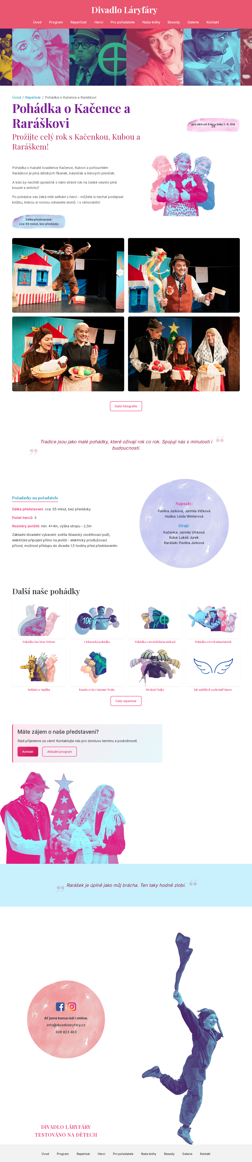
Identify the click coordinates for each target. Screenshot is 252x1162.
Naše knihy (151, 22)
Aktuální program (59, 752)
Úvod (37, 22)
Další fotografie (126, 406)
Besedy (174, 22)
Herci (99, 22)
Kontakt (213, 22)
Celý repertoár (126, 701)
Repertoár (79, 22)
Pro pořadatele (123, 22)
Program (56, 22)
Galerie (193, 22)
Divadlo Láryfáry (124, 9)
